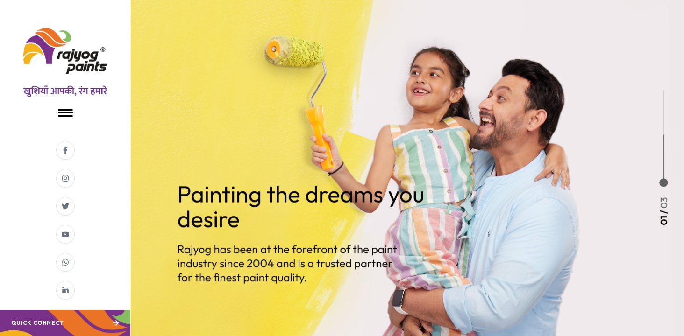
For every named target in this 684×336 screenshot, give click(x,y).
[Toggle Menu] (65, 113)
